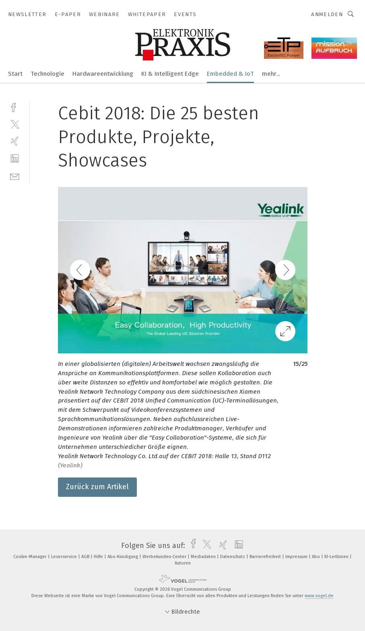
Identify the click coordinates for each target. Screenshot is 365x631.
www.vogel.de (319, 595)
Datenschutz (233, 556)
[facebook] (15, 107)
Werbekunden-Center (165, 556)
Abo (316, 556)
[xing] (15, 141)
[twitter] (15, 124)
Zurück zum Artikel (97, 486)
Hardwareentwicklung (102, 73)
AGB (86, 556)
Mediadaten (204, 556)
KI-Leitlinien (337, 556)
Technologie (47, 73)
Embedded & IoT (230, 73)
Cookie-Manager (30, 556)
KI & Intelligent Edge (170, 73)
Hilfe (99, 556)
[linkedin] (15, 159)
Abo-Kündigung (123, 556)
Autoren (183, 563)
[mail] (15, 176)
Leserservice (64, 556)
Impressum (297, 556)
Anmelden (327, 14)
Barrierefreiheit (266, 556)
